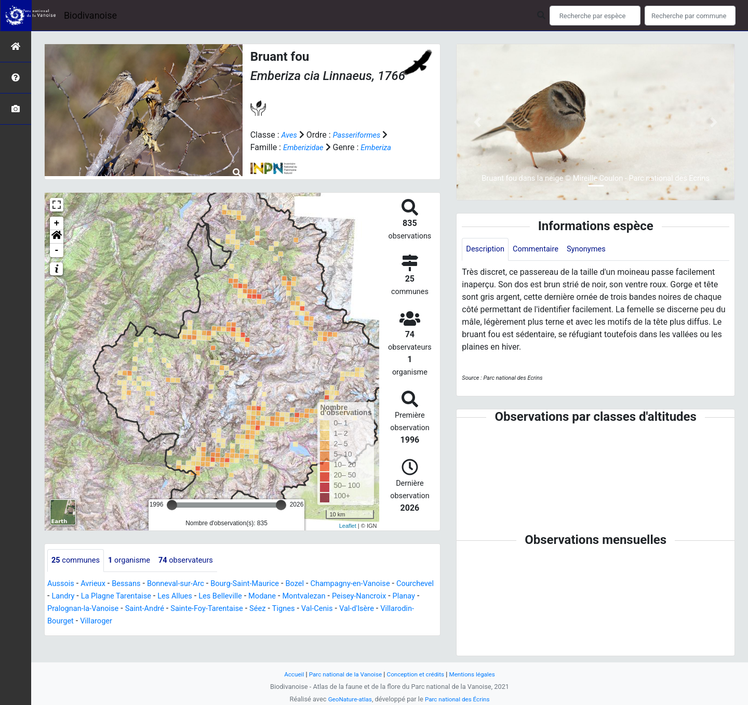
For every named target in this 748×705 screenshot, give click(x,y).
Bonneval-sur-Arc (186, 584)
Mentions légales (479, 674)
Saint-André (224, 609)
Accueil (286, 674)
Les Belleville (278, 597)
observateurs (197, 561)
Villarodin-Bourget (125, 622)
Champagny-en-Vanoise (376, 584)
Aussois (62, 584)
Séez (347, 609)
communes (77, 561)
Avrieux (96, 584)
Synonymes (596, 250)
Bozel (316, 584)
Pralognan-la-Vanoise (157, 609)
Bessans (133, 584)
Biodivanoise (90, 15)
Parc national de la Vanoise (341, 674)
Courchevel (67, 597)
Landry (107, 597)
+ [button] (57, 223)
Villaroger (181, 622)
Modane (324, 597)
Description (487, 250)
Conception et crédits (417, 674)
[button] (56, 237)
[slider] (172, 505)
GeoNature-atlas (347, 699)
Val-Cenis (411, 609)
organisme (136, 561)
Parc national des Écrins (459, 699)
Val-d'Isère (66, 622)
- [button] (57, 250)
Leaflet (347, 526)
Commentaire (541, 250)
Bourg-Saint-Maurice (261, 584)
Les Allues (229, 597)
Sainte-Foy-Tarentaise (291, 609)
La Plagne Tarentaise (164, 597)
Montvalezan (368, 597)
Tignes (374, 609)
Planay (99, 609)
